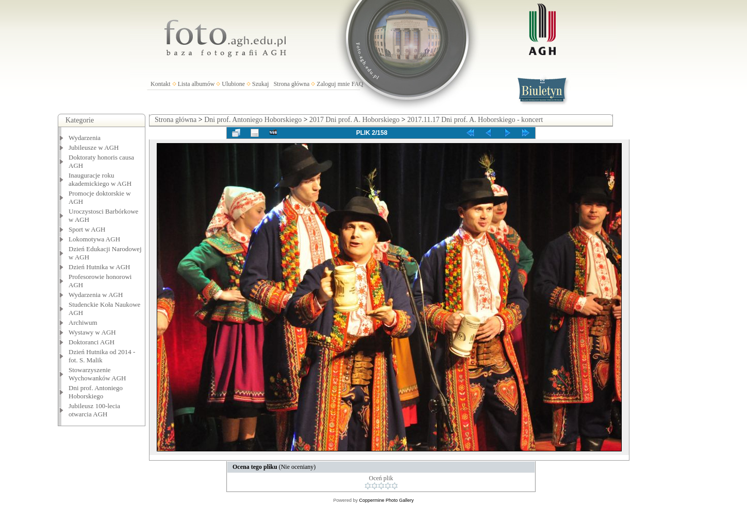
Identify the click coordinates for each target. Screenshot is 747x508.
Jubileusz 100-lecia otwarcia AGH (94, 410)
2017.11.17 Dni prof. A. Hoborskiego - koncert (475, 120)
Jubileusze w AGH (94, 147)
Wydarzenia (85, 138)
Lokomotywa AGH (94, 239)
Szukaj (260, 83)
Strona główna (292, 83)
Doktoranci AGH (91, 342)
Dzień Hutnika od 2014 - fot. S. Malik (102, 356)
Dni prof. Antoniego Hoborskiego (96, 392)
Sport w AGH (87, 229)
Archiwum (83, 322)
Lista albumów (196, 83)
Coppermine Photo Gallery (386, 500)
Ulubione (233, 83)
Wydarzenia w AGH (96, 295)
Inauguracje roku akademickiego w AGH (100, 179)
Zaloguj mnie (333, 83)
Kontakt (161, 83)
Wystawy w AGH (92, 332)
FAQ (357, 83)
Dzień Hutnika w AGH (99, 267)
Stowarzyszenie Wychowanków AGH (97, 374)
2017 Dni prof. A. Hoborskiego (354, 120)
